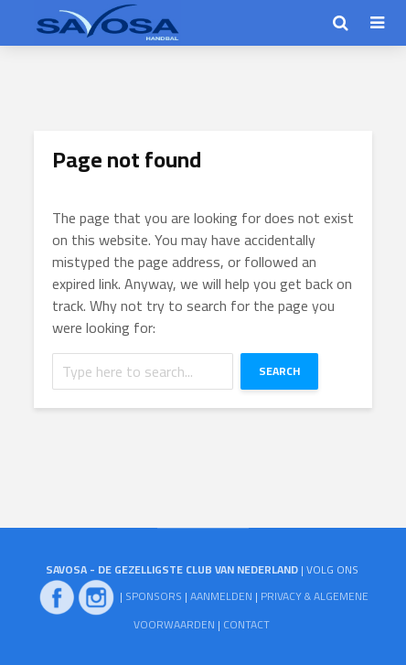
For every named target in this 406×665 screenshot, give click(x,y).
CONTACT (246, 624)
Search (279, 370)
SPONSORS (153, 595)
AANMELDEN (221, 595)
